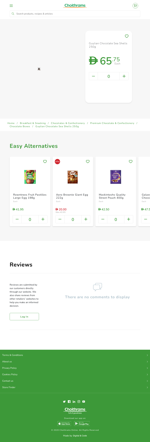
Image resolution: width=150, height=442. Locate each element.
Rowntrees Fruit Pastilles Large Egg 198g (30, 196)
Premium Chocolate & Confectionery (112, 123)
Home (11, 123)
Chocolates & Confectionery (68, 123)
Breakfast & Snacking (33, 123)
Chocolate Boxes (20, 126)
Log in (24, 316)
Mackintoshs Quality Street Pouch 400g (112, 196)
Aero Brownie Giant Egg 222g (72, 196)
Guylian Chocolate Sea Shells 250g (57, 126)
